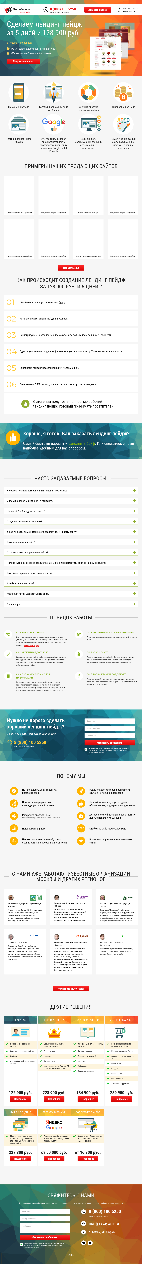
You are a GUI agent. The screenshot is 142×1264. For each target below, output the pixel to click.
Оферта (71, 1254)
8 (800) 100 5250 (63, 9)
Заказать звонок (97, 9)
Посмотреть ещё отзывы (71, 988)
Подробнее (20, 1099)
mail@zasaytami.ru (128, 11)
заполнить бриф (81, 443)
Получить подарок (23, 61)
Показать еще (71, 267)
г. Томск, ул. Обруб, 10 (130, 8)
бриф (62, 302)
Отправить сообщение (109, 742)
